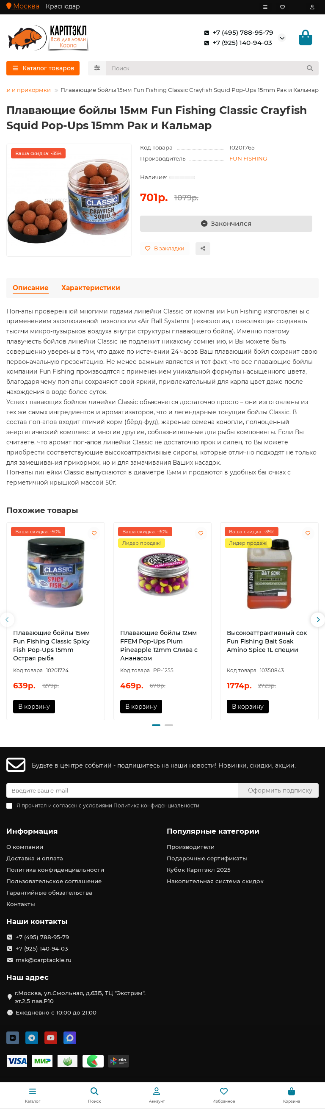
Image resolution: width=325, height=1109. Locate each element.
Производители (191, 846)
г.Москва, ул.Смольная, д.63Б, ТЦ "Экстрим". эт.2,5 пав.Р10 (80, 997)
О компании (24, 846)
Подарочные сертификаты (207, 858)
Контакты (20, 904)
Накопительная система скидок (215, 881)
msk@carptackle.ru (44, 960)
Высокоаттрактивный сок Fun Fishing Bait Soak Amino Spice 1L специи (267, 641)
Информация (32, 831)
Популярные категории (213, 831)
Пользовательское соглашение (54, 881)
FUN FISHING (248, 158)
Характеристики (90, 288)
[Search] (212, 68)
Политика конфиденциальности (55, 869)
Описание (31, 288)
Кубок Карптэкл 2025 (199, 869)
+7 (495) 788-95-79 (237, 32)
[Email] (122, 790)
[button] (7, 620)
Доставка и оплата (34, 858)
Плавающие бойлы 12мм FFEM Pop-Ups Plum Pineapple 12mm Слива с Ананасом (159, 645)
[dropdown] (265, 7)
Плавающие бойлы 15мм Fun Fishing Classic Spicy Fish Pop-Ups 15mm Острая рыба (51, 645)
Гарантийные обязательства (49, 892)
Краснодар (63, 6)
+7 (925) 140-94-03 (236, 42)
